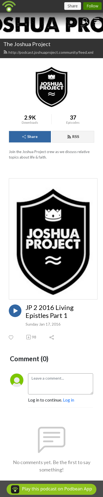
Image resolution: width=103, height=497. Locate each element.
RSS (73, 136)
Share (30, 136)
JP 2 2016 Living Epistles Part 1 (50, 311)
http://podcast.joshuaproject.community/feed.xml (48, 52)
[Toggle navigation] (96, 20)
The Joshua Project (27, 44)
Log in (68, 399)
